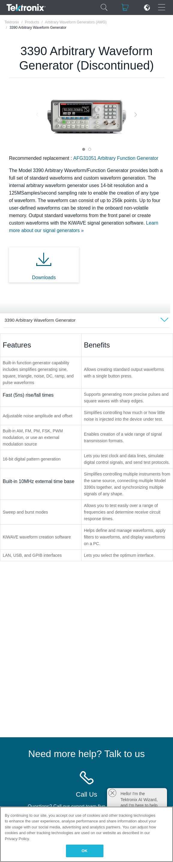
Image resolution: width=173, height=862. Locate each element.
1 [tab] (83, 149)
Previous (37, 114)
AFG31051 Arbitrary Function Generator (115, 158)
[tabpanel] (87, 114)
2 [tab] (89, 149)
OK (85, 851)
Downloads (44, 277)
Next (135, 114)
